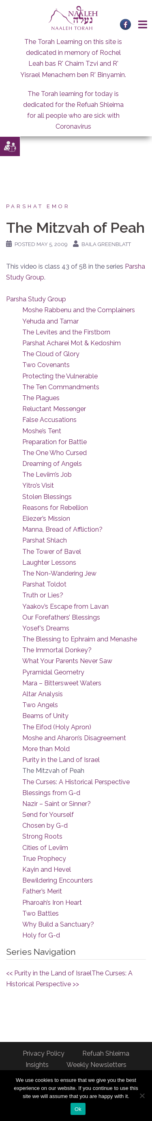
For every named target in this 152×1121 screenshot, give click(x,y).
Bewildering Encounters (57, 880)
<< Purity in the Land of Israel (49, 973)
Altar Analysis (42, 694)
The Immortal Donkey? (57, 650)
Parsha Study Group (36, 299)
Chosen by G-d (45, 825)
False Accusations (49, 420)
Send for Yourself (48, 814)
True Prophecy (44, 858)
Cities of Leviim (45, 848)
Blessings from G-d (51, 793)
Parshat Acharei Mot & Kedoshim (71, 343)
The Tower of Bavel (51, 551)
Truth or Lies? (42, 595)
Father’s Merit (42, 891)
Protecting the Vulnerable (60, 376)
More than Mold (46, 749)
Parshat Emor (38, 206)
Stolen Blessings (47, 497)
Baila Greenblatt (106, 244)
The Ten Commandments (60, 387)
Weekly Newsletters (96, 1065)
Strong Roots (42, 836)
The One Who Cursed (54, 453)
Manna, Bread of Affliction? (62, 529)
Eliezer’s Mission (46, 518)
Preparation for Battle (54, 442)
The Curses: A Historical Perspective (76, 782)
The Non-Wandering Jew (59, 573)
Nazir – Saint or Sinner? (56, 804)
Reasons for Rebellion (55, 507)
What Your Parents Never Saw (67, 661)
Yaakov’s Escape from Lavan (65, 606)
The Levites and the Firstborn (66, 332)
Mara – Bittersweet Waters (61, 683)
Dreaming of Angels (52, 464)
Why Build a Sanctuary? (58, 924)
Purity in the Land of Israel (61, 760)
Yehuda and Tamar (50, 321)
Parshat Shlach (44, 540)
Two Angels (40, 705)
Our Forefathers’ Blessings (61, 617)
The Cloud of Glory (50, 354)
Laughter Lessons (49, 562)
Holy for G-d (41, 935)
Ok (78, 1109)
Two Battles (40, 913)
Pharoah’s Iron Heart (52, 902)
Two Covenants (46, 365)
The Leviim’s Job (47, 474)
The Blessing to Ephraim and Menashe (79, 639)
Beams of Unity (45, 716)
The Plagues (41, 398)
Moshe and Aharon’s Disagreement (74, 738)
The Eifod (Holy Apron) (56, 727)
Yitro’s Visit (38, 485)
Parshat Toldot (44, 584)
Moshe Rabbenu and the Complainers (78, 310)
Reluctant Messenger (54, 409)
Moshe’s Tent (41, 431)
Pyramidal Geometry (53, 672)
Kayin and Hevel (46, 869)
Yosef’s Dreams (45, 628)
